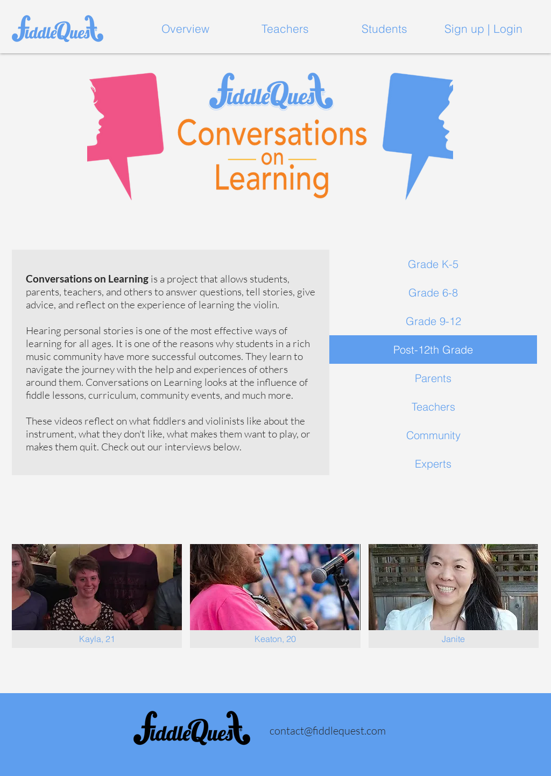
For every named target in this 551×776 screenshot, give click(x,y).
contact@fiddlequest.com (328, 730)
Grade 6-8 (433, 292)
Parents (433, 378)
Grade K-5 (433, 264)
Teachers (433, 406)
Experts (433, 463)
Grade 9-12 (433, 321)
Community (433, 435)
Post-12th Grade (433, 349)
